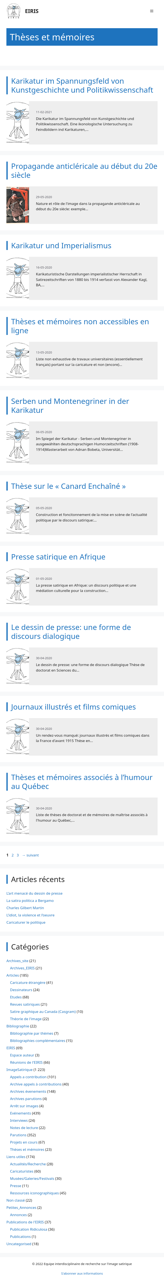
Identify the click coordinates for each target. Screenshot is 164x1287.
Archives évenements (28, 1091)
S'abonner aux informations (82, 1273)
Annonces (18, 1214)
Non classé (15, 1200)
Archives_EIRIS (22, 968)
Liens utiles (15, 1156)
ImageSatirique (19, 1069)
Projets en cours (24, 1142)
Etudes (16, 997)
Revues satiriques (25, 1004)
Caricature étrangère (27, 982)
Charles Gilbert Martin (25, 907)
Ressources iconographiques (34, 1193)
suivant (30, 855)
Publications (20, 1236)
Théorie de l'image (26, 1018)
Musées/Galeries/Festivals (32, 1178)
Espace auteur (22, 1055)
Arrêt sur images (24, 1105)
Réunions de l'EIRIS (26, 1062)
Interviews (19, 1120)
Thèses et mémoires (27, 1149)
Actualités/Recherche (28, 1163)
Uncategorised (18, 1243)
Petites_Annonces (21, 1207)
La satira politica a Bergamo (30, 900)
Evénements (20, 1113)
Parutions (18, 1134)
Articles (12, 975)
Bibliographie (17, 1026)
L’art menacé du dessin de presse (34, 893)
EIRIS (32, 11)
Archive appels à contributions (36, 1084)
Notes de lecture (24, 1127)
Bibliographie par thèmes (31, 1033)
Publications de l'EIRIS (25, 1222)
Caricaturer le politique (25, 922)
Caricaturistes (21, 1171)
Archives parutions (26, 1098)
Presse (15, 1185)
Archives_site (17, 960)
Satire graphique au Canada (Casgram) (43, 1011)
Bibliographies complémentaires (37, 1040)
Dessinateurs (21, 989)
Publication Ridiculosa (28, 1229)
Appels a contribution (28, 1076)
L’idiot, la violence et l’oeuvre (30, 915)
